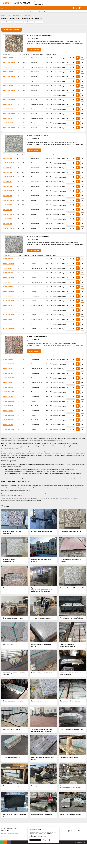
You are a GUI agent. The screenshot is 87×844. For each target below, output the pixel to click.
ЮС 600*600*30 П (8, 109)
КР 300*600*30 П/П (8, 378)
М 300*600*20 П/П (8, 163)
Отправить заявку (34, 49)
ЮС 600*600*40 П (8, 123)
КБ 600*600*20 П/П (8, 300)
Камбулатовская (29, 21)
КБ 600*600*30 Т (8, 305)
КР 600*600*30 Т (8, 406)
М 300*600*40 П (7, 186)
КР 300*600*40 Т (8, 382)
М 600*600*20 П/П (8, 200)
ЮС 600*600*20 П (8, 95)
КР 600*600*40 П (8, 424)
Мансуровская (18, 21)
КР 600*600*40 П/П (8, 429)
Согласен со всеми (35, 840)
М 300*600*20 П (7, 158)
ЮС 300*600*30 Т (8, 67)
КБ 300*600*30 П (8, 272)
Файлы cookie (4, 836)
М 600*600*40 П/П (8, 228)
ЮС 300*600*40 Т (8, 81)
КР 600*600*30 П (8, 410)
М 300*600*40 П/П (8, 191)
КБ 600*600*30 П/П (8, 314)
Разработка (73, 830)
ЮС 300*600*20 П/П (9, 62)
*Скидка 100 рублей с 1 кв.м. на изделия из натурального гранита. (56, 11)
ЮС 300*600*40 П (8, 85)
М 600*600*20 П (7, 195)
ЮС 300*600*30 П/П (9, 76)
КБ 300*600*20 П (8, 258)
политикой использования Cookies (37, 833)
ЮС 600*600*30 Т (8, 104)
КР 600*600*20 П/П (8, 401)
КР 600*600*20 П (8, 396)
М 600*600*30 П (7, 209)
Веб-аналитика (81, 830)
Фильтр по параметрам (11, 29)
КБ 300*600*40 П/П (8, 291)
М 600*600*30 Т (7, 205)
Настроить (45, 840)
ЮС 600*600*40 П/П (9, 127)
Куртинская (39, 21)
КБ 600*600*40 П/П (8, 328)
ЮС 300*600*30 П (8, 71)
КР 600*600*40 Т (8, 420)
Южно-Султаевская (7, 21)
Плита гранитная (27, 15)
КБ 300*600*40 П (8, 286)
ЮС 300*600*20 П (8, 57)
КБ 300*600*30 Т (8, 268)
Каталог (8, 15)
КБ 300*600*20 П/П (8, 263)
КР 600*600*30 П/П (8, 415)
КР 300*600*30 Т (8, 368)
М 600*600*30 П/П (8, 214)
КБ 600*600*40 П (8, 324)
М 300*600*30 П (7, 172)
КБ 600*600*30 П (8, 310)
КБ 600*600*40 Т (8, 319)
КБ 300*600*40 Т (8, 282)
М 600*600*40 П (7, 223)
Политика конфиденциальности (9, 833)
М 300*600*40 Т (7, 181)
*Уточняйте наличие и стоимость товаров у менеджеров (18, 11)
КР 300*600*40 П (8, 387)
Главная (2, 15)
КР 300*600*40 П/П (8, 392)
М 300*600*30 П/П (8, 177)
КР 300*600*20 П (8, 359)
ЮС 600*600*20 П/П (9, 99)
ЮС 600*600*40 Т (8, 118)
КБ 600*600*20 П (8, 296)
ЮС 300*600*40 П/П (9, 90)
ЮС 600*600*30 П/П (9, 113)
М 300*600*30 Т (7, 167)
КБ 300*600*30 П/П (8, 277)
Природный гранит (17, 15)
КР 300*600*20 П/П (8, 364)
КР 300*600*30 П (8, 373)
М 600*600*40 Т (7, 219)
